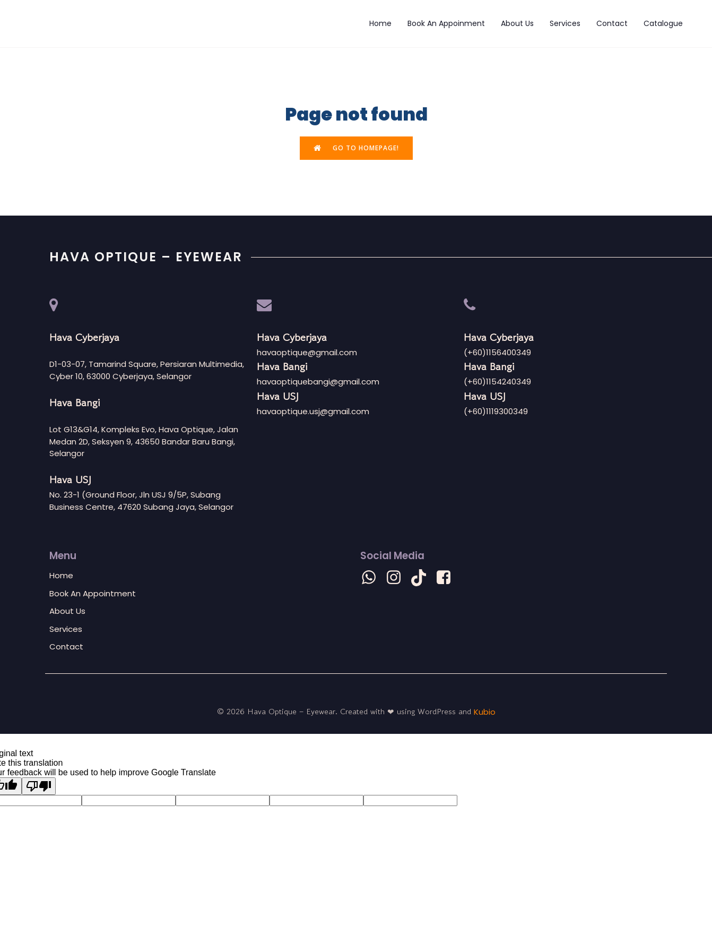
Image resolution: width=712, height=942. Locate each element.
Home (380, 24)
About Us (517, 24)
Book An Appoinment (446, 24)
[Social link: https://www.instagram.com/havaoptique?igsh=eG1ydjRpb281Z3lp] (397, 578)
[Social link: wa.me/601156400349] (372, 578)
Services (565, 24)
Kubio (485, 712)
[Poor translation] (39, 787)
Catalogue (663, 24)
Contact (612, 24)
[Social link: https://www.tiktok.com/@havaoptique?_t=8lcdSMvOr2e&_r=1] (422, 578)
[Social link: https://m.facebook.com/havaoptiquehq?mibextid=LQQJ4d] (447, 578)
